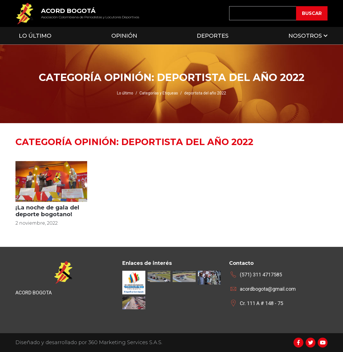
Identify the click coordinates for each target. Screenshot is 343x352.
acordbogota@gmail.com (268, 289)
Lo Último (35, 35)
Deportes (213, 35)
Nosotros (305, 35)
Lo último (125, 93)
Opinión (124, 35)
